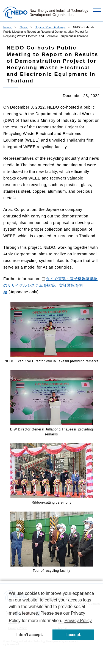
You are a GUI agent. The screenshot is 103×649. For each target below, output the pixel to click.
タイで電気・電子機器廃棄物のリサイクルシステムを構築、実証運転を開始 (50, 285)
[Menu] (97, 9)
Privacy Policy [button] (78, 620)
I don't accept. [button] (29, 635)
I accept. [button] (73, 635)
